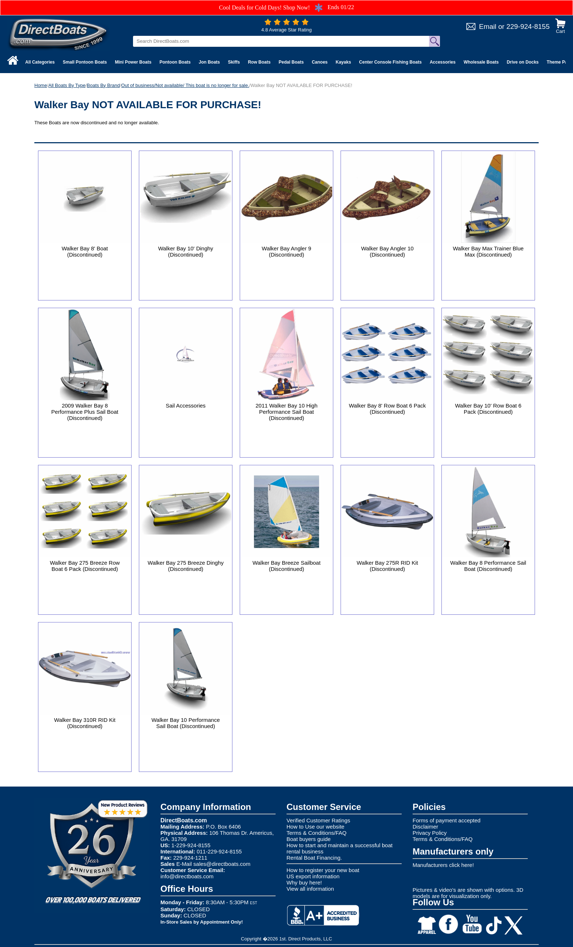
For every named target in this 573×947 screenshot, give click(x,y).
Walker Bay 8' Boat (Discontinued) (85, 251)
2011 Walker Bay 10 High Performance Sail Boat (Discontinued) (286, 411)
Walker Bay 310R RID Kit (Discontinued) (84, 723)
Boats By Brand (103, 85)
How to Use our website (315, 826)
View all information (310, 889)
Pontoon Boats (174, 62)
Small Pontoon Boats (85, 62)
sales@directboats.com (221, 864)
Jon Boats (209, 62)
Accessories (443, 62)
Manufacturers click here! (443, 865)
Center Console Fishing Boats (390, 62)
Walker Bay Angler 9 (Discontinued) (286, 251)
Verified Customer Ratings (318, 820)
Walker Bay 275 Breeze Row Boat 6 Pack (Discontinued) (84, 566)
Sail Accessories (185, 405)
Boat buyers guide (308, 839)
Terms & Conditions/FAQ (316, 833)
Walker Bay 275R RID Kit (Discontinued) (387, 566)
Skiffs (234, 62)
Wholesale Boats (481, 62)
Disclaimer (425, 826)
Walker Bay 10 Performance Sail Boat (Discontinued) (185, 723)
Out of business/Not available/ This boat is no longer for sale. (185, 85)
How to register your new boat (322, 870)
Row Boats (259, 62)
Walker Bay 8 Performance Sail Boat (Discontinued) (488, 566)
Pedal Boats (291, 62)
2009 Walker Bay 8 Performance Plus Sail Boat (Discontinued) (84, 411)
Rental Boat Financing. (314, 858)
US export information (312, 876)
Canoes (319, 62)
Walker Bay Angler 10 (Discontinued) (387, 251)
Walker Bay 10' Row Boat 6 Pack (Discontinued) (488, 408)
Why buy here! (304, 882)
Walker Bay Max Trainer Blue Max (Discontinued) (488, 251)
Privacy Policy (430, 833)
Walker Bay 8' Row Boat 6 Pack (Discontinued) (387, 408)
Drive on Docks (523, 62)
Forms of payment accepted (447, 820)
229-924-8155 (528, 26)
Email (488, 26)
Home (40, 85)
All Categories (40, 62)
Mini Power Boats (133, 62)
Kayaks (343, 62)
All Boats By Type (67, 85)
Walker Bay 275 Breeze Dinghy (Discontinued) (186, 566)
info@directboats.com (186, 876)
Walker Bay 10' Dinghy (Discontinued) (185, 251)
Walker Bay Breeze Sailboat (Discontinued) (286, 566)
